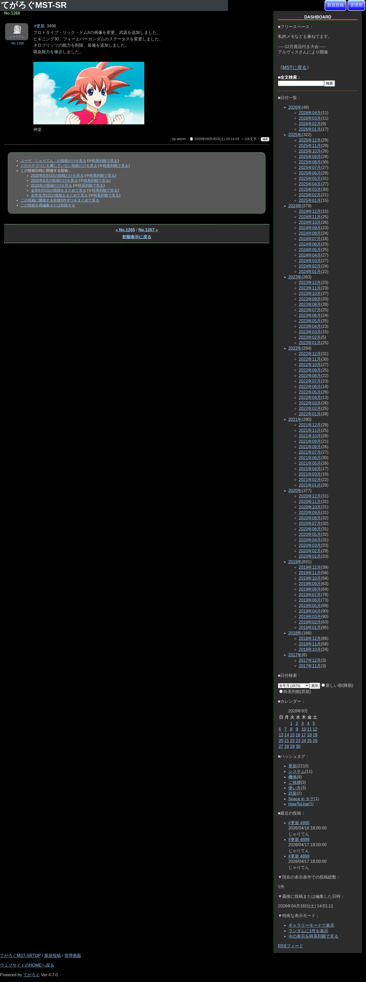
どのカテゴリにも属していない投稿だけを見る (59, 165)
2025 (295, 134)
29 (292, 746)
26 (315, 740)
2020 (295, 490)
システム (296, 771)
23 (298, 740)
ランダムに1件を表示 (308, 931)
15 (292, 735)
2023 (295, 277)
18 (309, 735)
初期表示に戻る (136, 237)
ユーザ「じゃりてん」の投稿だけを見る (53, 161)
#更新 (39, 26)
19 (315, 735)
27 (281, 746)
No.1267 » (148, 230)
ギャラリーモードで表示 (311, 925)
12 (315, 729)
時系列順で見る (104, 161)
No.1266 (17, 43)
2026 (295, 107)
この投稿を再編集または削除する (48, 205)
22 (292, 740)
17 (303, 735)
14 (286, 735)
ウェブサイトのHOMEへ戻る (27, 965)
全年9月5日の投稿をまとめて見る (58, 190)
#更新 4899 (298, 839)
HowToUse (298, 804)
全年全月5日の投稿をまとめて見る (59, 195)
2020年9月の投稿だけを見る (54, 180)
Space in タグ (301, 799)
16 (298, 735)
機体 (292, 777)
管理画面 (72, 955)
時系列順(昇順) (295, 691)
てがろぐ (31, 975)
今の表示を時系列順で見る (313, 936)
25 (309, 740)
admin (181, 139)
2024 (295, 206)
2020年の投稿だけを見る (51, 185)
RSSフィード (290, 946)
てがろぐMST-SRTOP (20, 955)
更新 (292, 766)
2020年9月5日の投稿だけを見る (57, 175)
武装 (292, 793)
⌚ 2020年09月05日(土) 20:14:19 (214, 139)
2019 (295, 562)
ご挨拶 (294, 782)
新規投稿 (335, 5)
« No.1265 (125, 230)
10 (303, 729)
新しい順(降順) (337, 685)
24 (303, 740)
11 (309, 729)
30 (298, 746)
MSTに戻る (295, 67)
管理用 (356, 5)
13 (281, 735)
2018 (295, 633)
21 (286, 740)
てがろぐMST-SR (35, 5)
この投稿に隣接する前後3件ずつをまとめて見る (60, 200)
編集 (265, 139)
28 (286, 746)
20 (281, 740)
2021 (295, 419)
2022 (295, 348)
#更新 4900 (298, 823)
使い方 (294, 788)
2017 (295, 655)
